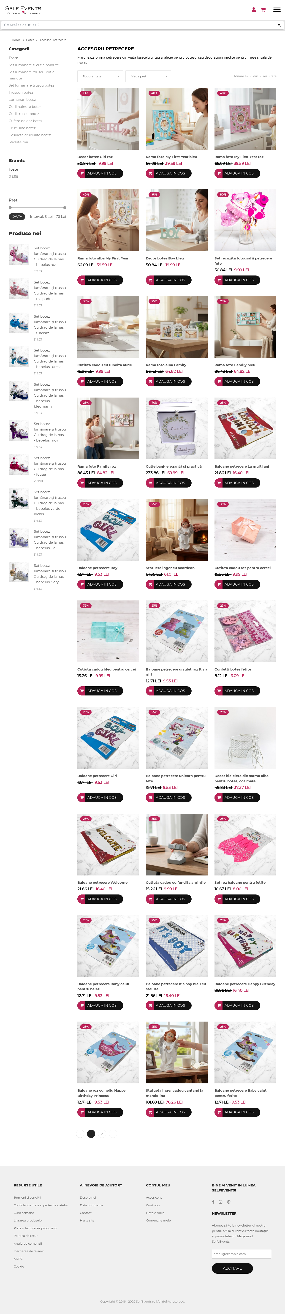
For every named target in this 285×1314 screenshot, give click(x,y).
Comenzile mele (158, 1220)
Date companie (91, 1205)
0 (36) (13, 176)
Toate (13, 58)
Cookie (19, 1266)
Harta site (87, 1220)
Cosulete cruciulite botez (30, 135)
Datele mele (155, 1213)
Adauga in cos (102, 173)
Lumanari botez (22, 99)
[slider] (10, 207)
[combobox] (100, 76)
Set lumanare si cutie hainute (34, 65)
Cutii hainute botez (25, 106)
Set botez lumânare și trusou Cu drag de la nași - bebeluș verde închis (50, 503)
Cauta (17, 216)
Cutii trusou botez (24, 114)
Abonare (232, 1268)
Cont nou (153, 1205)
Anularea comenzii (28, 1243)
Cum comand (24, 1213)
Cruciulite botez (22, 128)
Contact (86, 1213)
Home (18, 40)
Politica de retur (26, 1236)
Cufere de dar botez (26, 121)
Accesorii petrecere (51, 40)
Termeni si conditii (27, 1197)
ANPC (18, 1258)
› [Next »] (113, 1134)
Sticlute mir (18, 142)
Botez (30, 40)
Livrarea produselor (28, 1220)
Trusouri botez (21, 92)
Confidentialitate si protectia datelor (41, 1205)
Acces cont (154, 1197)
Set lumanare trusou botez (31, 85)
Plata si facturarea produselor (35, 1228)
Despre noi (88, 1197)
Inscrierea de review (28, 1251)
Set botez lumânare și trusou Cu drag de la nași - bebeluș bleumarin (50, 395)
